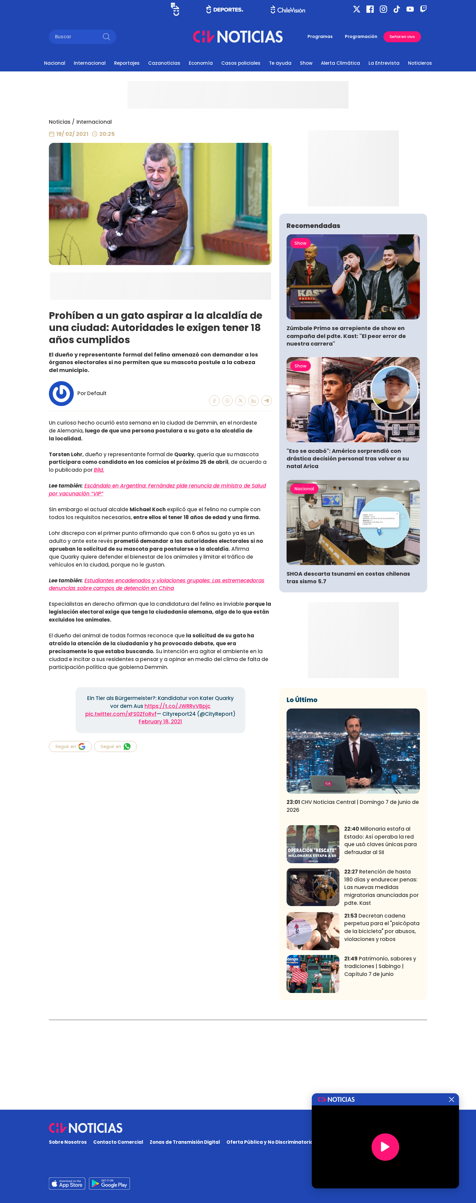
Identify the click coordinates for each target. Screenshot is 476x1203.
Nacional (54, 63)
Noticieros (420, 63)
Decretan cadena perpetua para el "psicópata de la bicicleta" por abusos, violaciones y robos (382, 1017)
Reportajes (127, 63)
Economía (201, 63)
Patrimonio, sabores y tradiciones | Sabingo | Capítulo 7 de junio (380, 1056)
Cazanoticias (164, 63)
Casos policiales (240, 63)
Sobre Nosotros (68, 1142)
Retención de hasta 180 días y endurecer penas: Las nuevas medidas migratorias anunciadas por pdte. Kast (381, 977)
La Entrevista (384, 63)
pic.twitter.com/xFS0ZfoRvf (121, 714)
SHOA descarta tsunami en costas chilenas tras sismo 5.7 (348, 667)
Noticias (59, 122)
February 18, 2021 (160, 721)
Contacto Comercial (118, 1142)
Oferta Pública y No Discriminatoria (269, 1142)
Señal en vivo (402, 37)
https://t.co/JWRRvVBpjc (177, 706)
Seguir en (70, 746)
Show (306, 63)
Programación (361, 36)
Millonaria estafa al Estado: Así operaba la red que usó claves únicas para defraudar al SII (380, 930)
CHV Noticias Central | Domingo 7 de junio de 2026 (353, 896)
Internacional (90, 63)
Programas (320, 36)
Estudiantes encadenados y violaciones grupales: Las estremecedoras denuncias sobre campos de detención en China (156, 584)
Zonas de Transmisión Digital (185, 1142)
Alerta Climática (340, 63)
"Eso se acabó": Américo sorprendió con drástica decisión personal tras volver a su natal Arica (348, 548)
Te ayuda (280, 63)
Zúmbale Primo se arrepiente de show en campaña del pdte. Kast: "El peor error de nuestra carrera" (346, 425)
